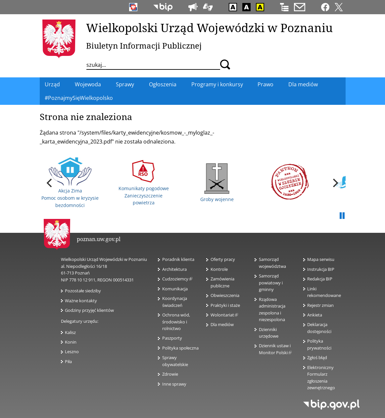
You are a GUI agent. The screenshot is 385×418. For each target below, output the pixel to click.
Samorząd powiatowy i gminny (271, 282)
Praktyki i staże (225, 305)
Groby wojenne (217, 182)
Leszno (72, 352)
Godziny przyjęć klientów (89, 310)
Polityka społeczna (180, 348)
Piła (68, 361)
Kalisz (70, 332)
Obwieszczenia (225, 295)
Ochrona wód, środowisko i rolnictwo (176, 321)
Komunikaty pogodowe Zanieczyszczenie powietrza (144, 183)
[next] (335, 183)
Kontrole (219, 269)
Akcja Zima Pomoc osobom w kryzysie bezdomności (70, 182)
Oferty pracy (223, 259)
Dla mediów (222, 324)
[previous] (50, 183)
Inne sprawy (174, 384)
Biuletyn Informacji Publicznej (144, 45)
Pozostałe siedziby (83, 291)
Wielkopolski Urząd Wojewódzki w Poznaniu (209, 27)
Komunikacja (175, 289)
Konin (70, 342)
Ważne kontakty (81, 301)
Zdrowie (170, 374)
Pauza (342, 216)
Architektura (174, 269)
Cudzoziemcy (177, 279)
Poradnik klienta (178, 259)
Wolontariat (224, 315)
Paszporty (172, 338)
